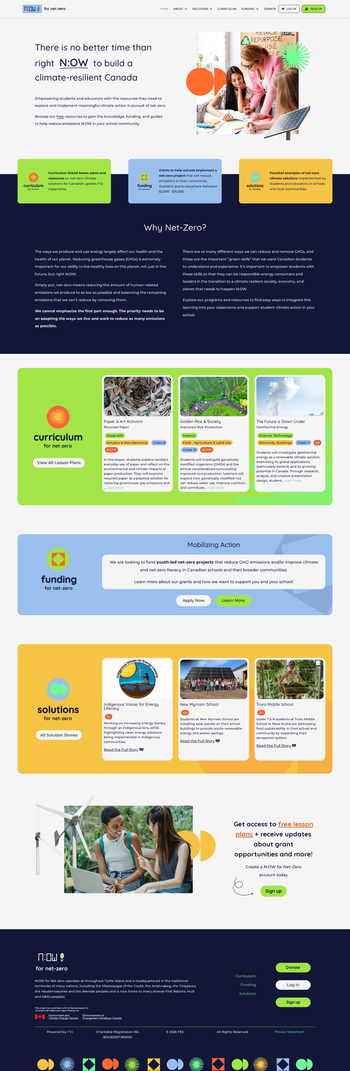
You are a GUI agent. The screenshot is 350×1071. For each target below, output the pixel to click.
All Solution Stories (59, 735)
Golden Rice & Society (200, 421)
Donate (270, 8)
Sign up (316, 8)
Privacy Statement (290, 1032)
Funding (248, 8)
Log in (291, 8)
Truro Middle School (274, 704)
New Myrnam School (199, 704)
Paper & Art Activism (123, 421)
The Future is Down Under (280, 421)
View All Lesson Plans (59, 462)
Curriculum (226, 8)
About (178, 8)
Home (164, 8)
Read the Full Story (121, 750)
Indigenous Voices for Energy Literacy (131, 706)
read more (115, 488)
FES (70, 1032)
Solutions (200, 8)
